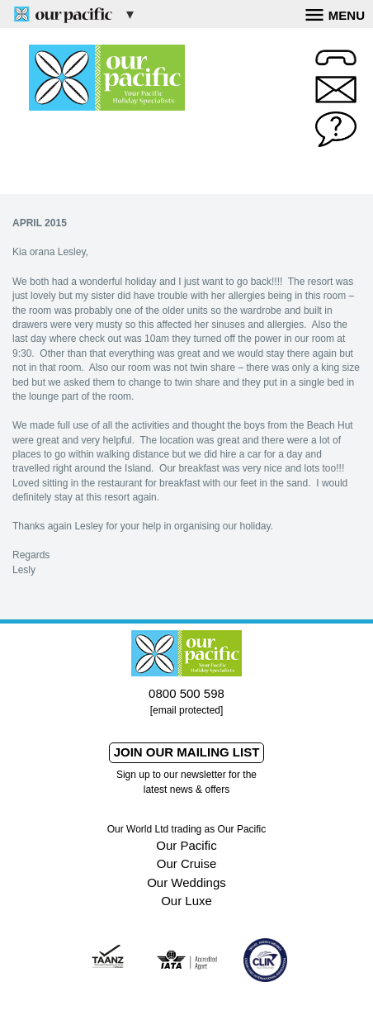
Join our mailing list (187, 752)
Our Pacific (186, 845)
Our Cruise (187, 863)
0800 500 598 (186, 693)
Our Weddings (186, 882)
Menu (335, 13)
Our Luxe (186, 901)
